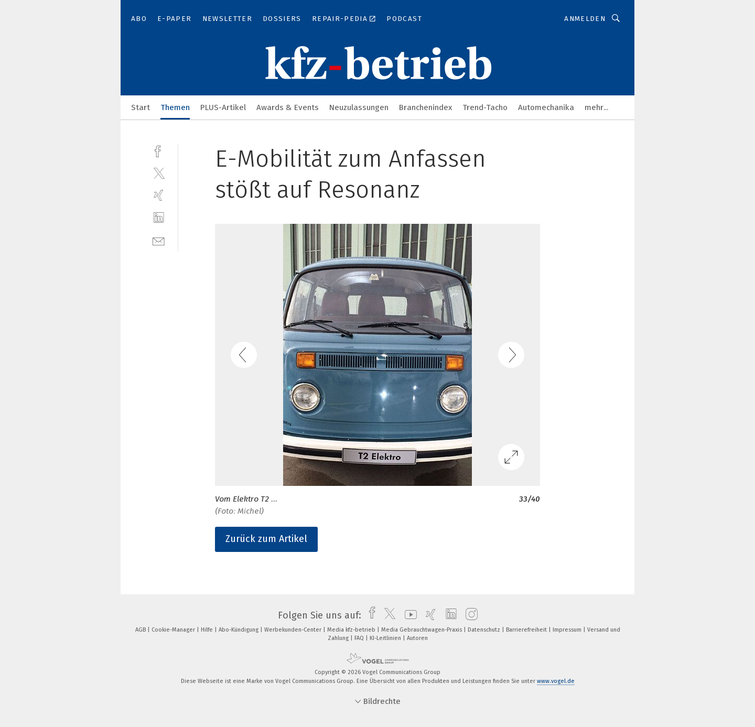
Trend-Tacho (485, 107)
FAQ (359, 638)
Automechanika (546, 107)
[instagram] (469, 615)
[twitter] (158, 172)
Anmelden (585, 18)
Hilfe (207, 629)
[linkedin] (158, 217)
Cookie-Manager (174, 629)
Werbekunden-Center (293, 629)
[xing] (158, 195)
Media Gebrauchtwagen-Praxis (422, 629)
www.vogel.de (556, 681)
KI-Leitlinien (386, 638)
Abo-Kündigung (239, 629)
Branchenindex (425, 107)
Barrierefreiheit (527, 629)
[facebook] (158, 150)
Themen (175, 107)
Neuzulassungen (359, 107)
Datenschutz (485, 629)
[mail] (158, 240)
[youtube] (408, 615)
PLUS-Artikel (223, 107)
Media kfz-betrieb (352, 629)
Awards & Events (287, 107)
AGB (141, 629)
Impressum (568, 629)
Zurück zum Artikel (266, 539)
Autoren (417, 638)
